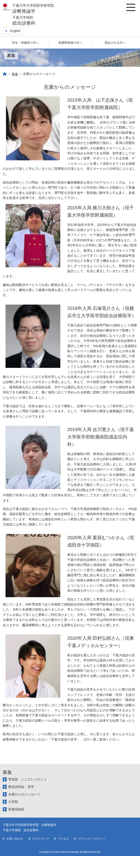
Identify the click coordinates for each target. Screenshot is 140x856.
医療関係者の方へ (70, 42)
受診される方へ (115, 42)
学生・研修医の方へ (25, 42)
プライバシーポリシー (91, 838)
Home (5, 74)
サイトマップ (40, 838)
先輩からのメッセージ (24, 794)
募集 (15, 74)
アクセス (63, 838)
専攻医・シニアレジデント (27, 779)
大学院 (13, 802)
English (15, 31)
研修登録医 (16, 809)
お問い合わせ (14, 838)
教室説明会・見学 (21, 787)
